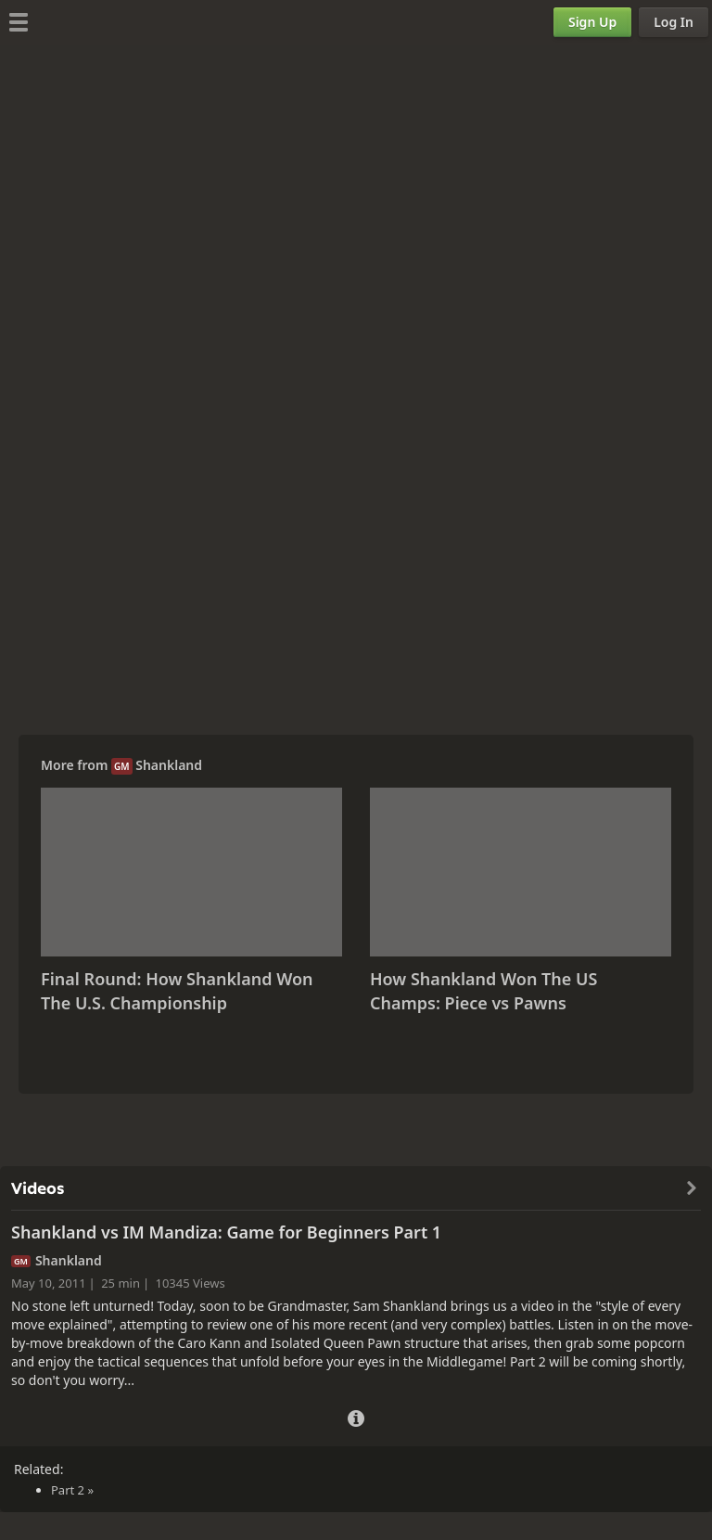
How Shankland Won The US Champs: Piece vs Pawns (483, 991)
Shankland (168, 765)
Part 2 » (72, 1490)
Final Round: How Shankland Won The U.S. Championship (177, 991)
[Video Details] (356, 1416)
